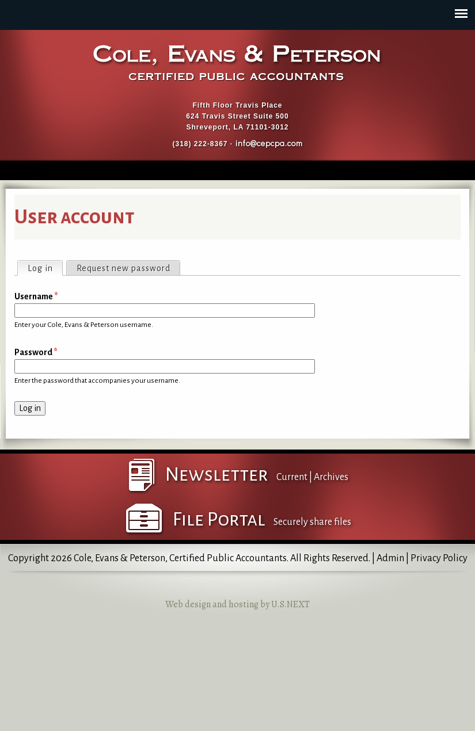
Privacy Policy (439, 558)
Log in (45, 267)
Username (36, 296)
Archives (331, 477)
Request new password (123, 268)
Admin (390, 558)
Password (36, 352)
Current (291, 477)
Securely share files (312, 522)
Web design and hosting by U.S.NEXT (237, 604)
